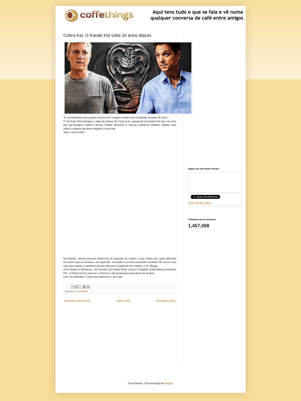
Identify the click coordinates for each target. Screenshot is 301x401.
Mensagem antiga (165, 300)
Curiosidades (81, 291)
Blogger (168, 383)
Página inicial (123, 300)
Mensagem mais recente (77, 300)
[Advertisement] (119, 165)
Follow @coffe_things (199, 203)
